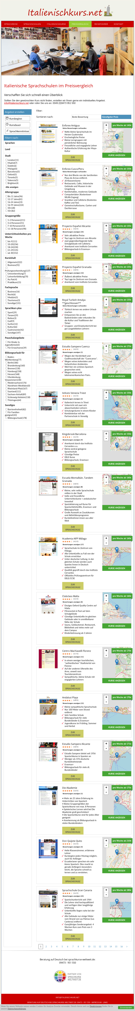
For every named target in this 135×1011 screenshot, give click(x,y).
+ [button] (106, 125)
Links (105, 1002)
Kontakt (118, 24)
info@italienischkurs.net (16, 103)
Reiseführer (101, 24)
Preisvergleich (80, 24)
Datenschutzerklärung (17, 1009)
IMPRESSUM (97, 1002)
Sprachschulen (32, 24)
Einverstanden (126, 1008)
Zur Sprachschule (72, 158)
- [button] (106, 130)
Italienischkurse (56, 24)
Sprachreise (11, 24)
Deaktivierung (96, 1006)
